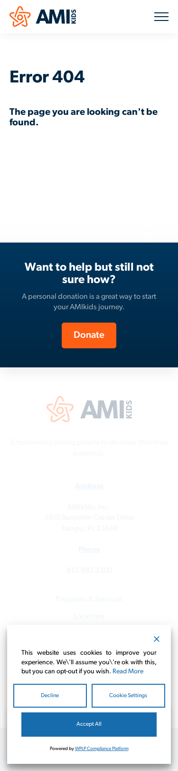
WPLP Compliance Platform (102, 748)
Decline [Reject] (50, 696)
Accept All (89, 724)
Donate (89, 335)
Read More (127, 671)
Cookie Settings (128, 696)
